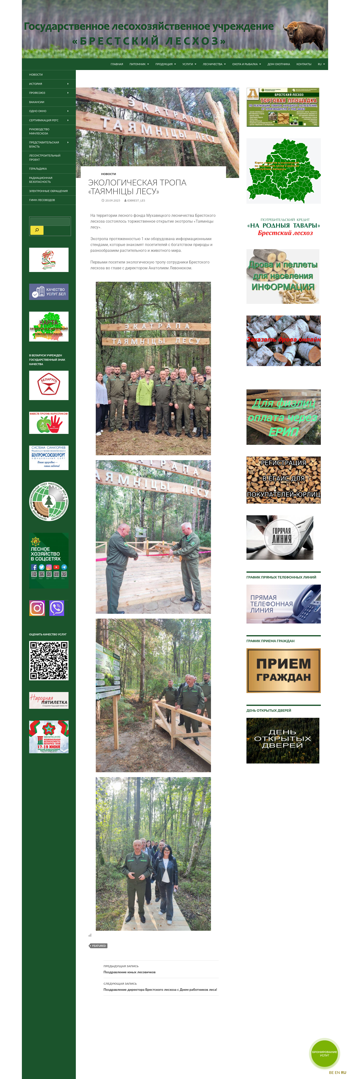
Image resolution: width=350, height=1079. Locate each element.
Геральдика (38, 168)
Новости (108, 174)
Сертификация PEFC (44, 120)
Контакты (304, 64)
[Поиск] (37, 230)
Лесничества (212, 64)
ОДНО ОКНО (37, 111)
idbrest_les (136, 200)
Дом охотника (279, 64)
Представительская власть (44, 144)
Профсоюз (37, 92)
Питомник (138, 64)
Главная (117, 64)
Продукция (164, 64)
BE (331, 1072)
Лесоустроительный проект (44, 157)
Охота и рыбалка (245, 64)
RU (320, 64)
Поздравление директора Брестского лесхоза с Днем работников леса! (161, 986)
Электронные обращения (48, 191)
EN (337, 1072)
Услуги (188, 64)
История (35, 83)
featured (99, 945)
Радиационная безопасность (40, 180)
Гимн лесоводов (42, 200)
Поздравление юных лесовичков (161, 968)
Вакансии (36, 102)
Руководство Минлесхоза (39, 131)
